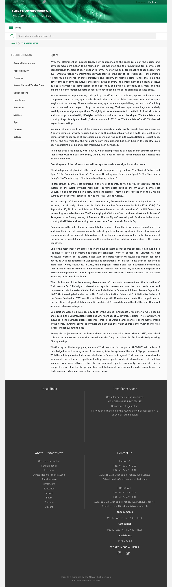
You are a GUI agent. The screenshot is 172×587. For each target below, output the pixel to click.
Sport (16, 122)
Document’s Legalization (124, 405)
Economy (18, 78)
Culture (17, 136)
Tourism (18, 129)
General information (24, 63)
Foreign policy (21, 70)
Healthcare (19, 100)
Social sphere (21, 92)
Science (18, 114)
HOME (14, 43)
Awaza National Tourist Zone (29, 85)
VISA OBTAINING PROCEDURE (124, 401)
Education (19, 107)
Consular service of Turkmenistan (124, 396)
